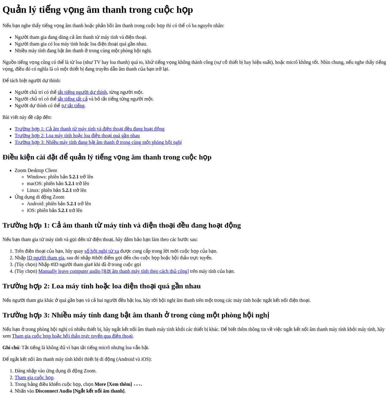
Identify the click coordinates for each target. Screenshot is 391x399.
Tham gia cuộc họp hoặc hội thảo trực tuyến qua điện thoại (72, 336)
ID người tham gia (45, 257)
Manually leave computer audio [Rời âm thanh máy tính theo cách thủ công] (113, 271)
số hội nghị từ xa (101, 251)
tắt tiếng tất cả (73, 98)
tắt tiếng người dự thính (82, 92)
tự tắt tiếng (72, 105)
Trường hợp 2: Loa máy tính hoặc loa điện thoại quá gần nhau (77, 135)
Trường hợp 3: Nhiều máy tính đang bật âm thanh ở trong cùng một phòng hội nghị (98, 142)
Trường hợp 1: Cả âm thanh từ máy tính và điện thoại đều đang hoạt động (90, 128)
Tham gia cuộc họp (34, 377)
